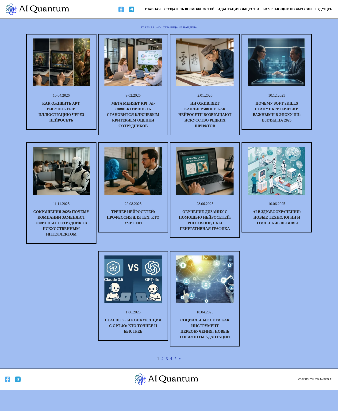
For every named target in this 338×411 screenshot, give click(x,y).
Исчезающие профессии (287, 9)
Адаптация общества (239, 9)
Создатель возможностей (189, 9)
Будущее (323, 9)
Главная (153, 9)
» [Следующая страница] (180, 358)
